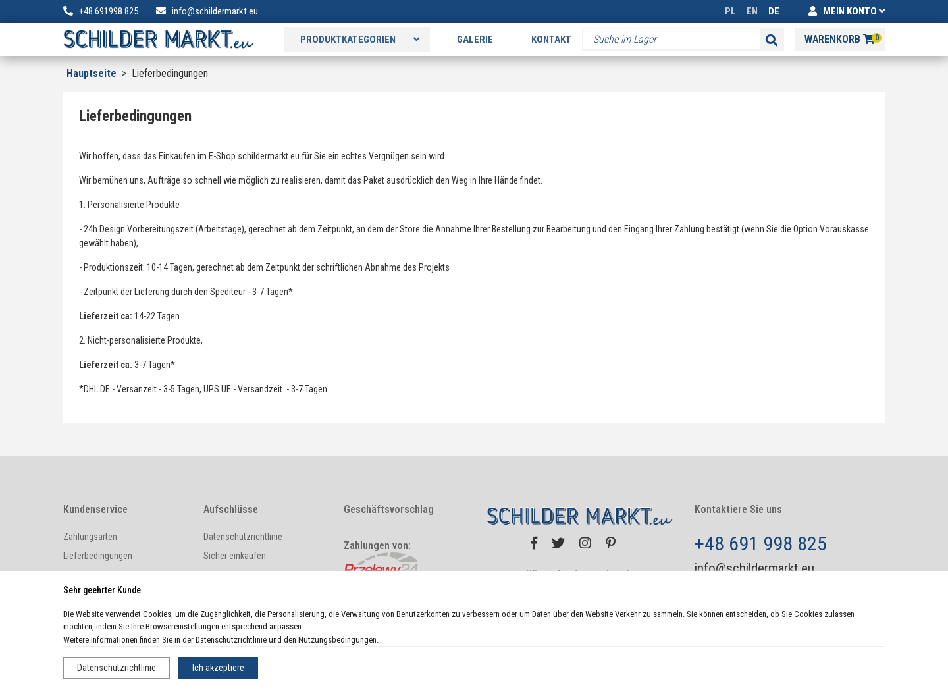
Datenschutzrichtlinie (116, 667)
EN (752, 11)
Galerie (475, 39)
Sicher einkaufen (234, 555)
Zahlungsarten (90, 536)
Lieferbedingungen (97, 555)
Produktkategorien (359, 39)
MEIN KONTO (846, 11)
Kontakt (551, 39)
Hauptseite (91, 73)
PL (730, 11)
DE (773, 11)
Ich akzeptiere (218, 667)
